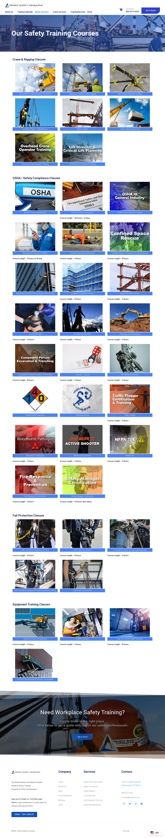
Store (89, 12)
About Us (10, 12)
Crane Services (61, 12)
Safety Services (43, 12)
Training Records (77, 12)
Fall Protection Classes (28, 515)
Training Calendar (25, 12)
